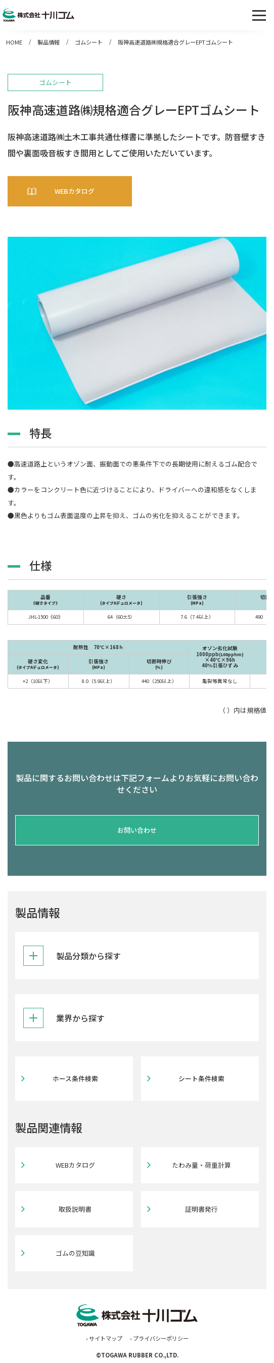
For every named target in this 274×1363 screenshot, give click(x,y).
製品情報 (48, 42)
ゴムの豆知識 (75, 1253)
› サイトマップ (104, 1338)
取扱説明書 (75, 1209)
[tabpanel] (137, 323)
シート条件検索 (201, 1078)
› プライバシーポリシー (159, 1338)
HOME (14, 42)
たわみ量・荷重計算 (201, 1165)
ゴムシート (89, 42)
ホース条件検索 (75, 1078)
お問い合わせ (137, 830)
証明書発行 (201, 1209)
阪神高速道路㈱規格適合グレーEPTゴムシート (175, 42)
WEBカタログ (75, 191)
